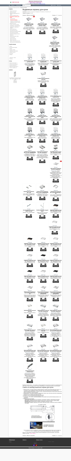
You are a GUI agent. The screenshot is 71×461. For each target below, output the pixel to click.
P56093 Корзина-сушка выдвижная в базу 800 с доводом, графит (42, 24)
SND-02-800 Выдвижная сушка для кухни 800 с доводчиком (30, 351)
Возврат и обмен (12, 49)
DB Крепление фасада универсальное (29, 371)
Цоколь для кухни (13, 38)
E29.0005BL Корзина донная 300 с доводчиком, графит (55, 152)
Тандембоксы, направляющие (15, 25)
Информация (18, 5)
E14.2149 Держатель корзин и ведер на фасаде (29, 211)
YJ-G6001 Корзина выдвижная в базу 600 (43, 79)
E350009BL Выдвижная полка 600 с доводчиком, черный (56, 276)
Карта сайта (35, 455)
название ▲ (29, 11)
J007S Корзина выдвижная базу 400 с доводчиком (55, 169)
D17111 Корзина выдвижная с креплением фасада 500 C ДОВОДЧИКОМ (43, 292)
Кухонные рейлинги (13, 65)
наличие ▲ (48, 11)
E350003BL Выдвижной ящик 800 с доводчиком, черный (55, 211)
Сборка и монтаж (12, 52)
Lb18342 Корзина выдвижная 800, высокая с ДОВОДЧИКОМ (42, 192)
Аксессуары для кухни (13, 30)
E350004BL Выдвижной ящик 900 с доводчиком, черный (30, 244)
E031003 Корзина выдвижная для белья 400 (30, 61)
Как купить (11, 53)
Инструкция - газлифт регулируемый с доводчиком (44, 444)
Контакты (11, 58)
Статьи (11, 46)
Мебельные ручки (13, 12)
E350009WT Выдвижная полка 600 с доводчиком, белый (30, 261)
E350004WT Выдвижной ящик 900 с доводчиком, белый (56, 244)
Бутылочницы (12, 18)
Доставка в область (26, 444)
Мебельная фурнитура (13, 66)
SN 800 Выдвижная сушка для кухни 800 (43, 330)
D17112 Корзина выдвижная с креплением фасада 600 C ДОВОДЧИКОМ (56, 292)
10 (30, 13)
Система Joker (12, 37)
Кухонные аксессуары (13, 64)
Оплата (11, 48)
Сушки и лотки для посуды (14, 24)
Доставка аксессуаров (13, 47)
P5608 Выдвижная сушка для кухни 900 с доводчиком (30, 330)
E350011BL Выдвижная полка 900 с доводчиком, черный (30, 276)
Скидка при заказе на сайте (27, 445)
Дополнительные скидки (27, 443)
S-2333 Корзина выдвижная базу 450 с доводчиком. (42, 152)
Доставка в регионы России (27, 442)
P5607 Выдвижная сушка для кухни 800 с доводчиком (55, 311)
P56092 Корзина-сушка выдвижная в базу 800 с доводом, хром (55, 24)
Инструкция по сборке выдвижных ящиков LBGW (44, 442)
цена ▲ (33, 11)
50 (32, 13)
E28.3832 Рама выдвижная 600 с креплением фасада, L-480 (55, 192)
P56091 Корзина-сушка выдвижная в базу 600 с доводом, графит (54, 43)
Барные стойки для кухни (14, 15)
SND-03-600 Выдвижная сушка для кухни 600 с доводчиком (43, 351)
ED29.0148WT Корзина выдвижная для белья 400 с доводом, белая (42, 97)
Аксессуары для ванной (14, 32)
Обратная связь (42, 3)
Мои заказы (53, 5)
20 (31, 13)
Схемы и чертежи (12, 67)
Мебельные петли (13, 23)
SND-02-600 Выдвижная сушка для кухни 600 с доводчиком (56, 330)
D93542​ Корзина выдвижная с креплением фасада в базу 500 (30, 292)
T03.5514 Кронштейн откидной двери (42, 211)
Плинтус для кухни (13, 39)
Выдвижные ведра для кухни (15, 33)
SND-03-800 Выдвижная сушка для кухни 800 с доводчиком (56, 351)
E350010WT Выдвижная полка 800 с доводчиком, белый (56, 261)
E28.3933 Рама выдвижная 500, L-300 (29, 192)
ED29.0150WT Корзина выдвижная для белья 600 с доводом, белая (55, 135)
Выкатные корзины (13, 19)
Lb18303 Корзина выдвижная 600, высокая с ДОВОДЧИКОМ (30, 152)
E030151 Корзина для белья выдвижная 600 (55, 96)
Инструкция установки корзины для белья (43, 443)
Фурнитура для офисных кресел (15, 31)
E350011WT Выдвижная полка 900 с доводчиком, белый (43, 276)
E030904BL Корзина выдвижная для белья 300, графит (29, 116)
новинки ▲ (43, 11)
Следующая (60, 15)
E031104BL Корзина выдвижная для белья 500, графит (55, 116)
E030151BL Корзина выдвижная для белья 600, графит (29, 135)
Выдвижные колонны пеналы (15, 22)
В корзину (29, 33)
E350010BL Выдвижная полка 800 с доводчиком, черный (43, 261)
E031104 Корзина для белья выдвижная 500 (43, 61)
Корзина (59, 5)
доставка (15, 82)
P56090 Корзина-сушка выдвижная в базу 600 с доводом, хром (29, 24)
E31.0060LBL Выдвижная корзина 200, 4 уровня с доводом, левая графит (15, 79)
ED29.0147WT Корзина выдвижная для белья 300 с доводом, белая (29, 97)
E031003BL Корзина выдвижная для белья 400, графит (42, 116)
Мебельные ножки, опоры (14, 36)
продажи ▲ (38, 11)
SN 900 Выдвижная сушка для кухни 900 (30, 311)
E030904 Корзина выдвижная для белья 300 (55, 61)
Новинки (11, 54)
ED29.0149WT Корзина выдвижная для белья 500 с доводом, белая (42, 135)
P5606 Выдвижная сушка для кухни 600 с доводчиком (43, 311)
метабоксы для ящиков (29, 431)
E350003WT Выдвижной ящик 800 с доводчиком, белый (43, 244)
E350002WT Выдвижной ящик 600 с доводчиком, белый (55, 227)
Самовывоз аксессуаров (13, 445)
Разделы (13, 5)
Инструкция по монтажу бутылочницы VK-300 (44, 445)
